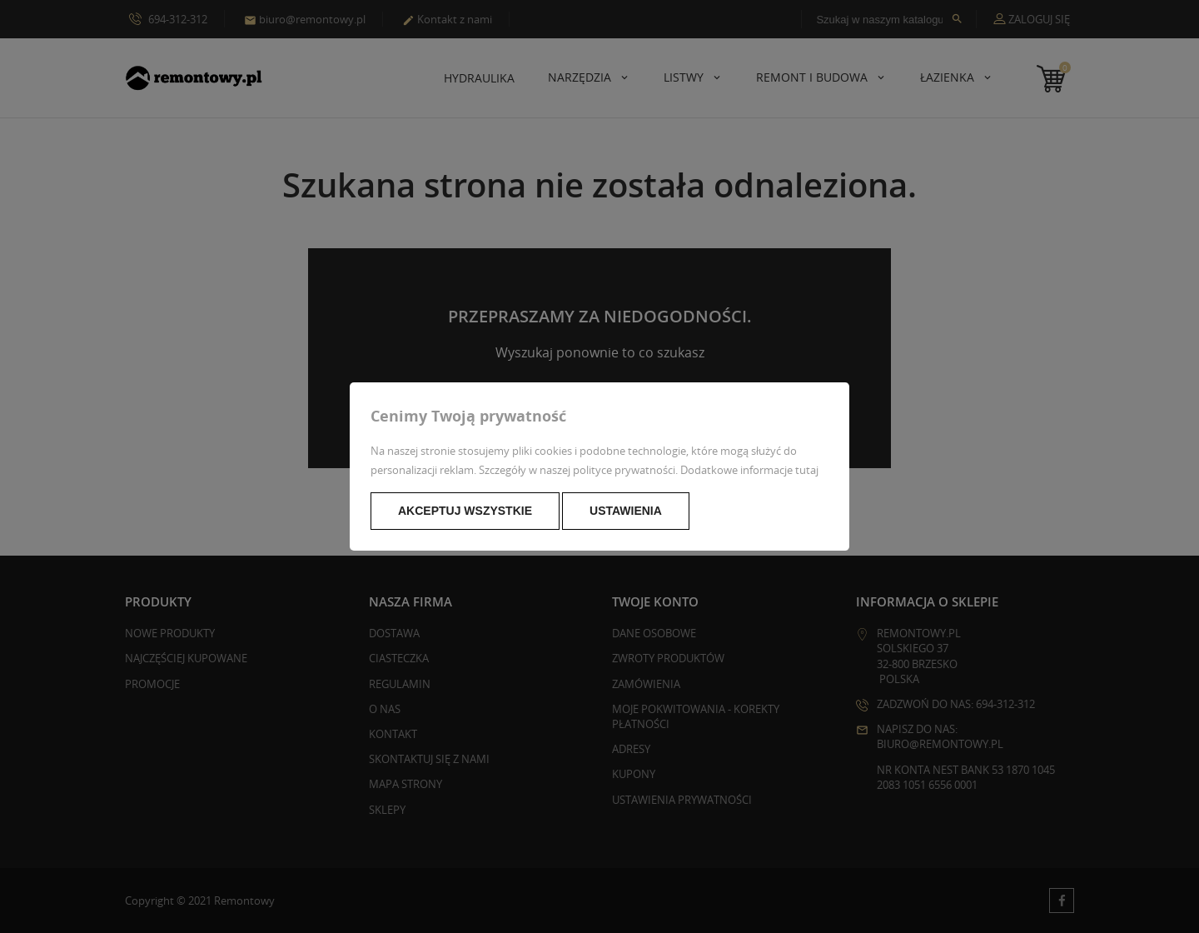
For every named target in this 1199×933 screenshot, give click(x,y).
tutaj (806, 469)
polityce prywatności (624, 469)
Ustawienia (626, 510)
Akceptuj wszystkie (465, 510)
